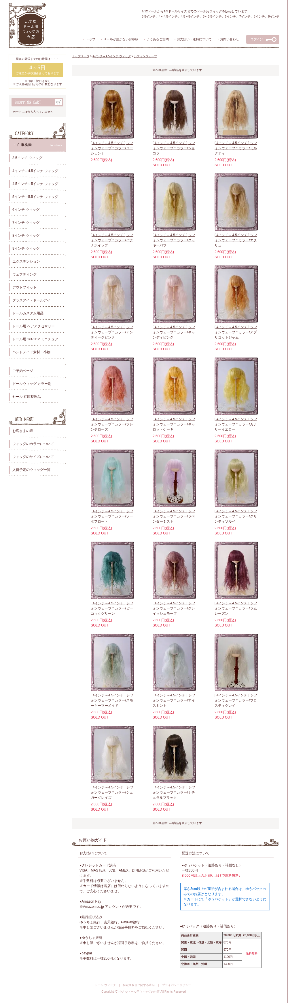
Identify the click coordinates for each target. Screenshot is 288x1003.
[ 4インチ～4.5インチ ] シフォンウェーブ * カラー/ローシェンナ (112, 148)
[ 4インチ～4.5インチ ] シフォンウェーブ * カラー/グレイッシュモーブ (174, 608)
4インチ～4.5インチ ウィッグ (35, 171)
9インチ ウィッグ (25, 249)
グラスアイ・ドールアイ (31, 300)
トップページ (80, 56)
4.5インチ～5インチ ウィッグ (35, 184)
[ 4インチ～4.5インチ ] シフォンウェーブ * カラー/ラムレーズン (236, 608)
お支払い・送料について (194, 39)
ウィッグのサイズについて (33, 457)
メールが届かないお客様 (120, 39)
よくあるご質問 (158, 39)
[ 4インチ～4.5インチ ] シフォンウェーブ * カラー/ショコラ (174, 148)
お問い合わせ (229, 39)
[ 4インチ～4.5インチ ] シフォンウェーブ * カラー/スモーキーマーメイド (112, 700)
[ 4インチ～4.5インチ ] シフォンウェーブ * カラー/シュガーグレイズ (112, 792)
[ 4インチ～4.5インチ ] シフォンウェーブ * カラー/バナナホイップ (112, 240)
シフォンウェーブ (145, 56)
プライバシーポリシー (176, 985)
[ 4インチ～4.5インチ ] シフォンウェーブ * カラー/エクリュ (236, 240)
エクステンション (26, 261)
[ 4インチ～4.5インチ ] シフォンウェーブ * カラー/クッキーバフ (174, 240)
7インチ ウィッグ (25, 223)
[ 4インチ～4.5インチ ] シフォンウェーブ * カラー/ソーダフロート (112, 516)
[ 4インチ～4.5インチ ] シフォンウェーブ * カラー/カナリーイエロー (236, 424)
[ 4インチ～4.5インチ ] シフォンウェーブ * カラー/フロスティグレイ (236, 700)
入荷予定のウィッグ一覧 (31, 470)
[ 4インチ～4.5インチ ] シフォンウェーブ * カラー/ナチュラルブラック (174, 792)
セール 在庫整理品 (26, 397)
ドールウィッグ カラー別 (31, 384)
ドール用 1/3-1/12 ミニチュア (35, 339)
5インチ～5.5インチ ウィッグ (35, 197)
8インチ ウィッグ (25, 236)
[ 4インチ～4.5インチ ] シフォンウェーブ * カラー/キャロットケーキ (174, 424)
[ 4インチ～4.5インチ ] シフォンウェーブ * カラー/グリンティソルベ (236, 516)
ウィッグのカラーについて (33, 444)
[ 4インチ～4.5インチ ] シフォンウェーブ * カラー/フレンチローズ (112, 424)
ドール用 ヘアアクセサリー (33, 326)
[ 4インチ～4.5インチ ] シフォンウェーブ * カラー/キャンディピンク (174, 332)
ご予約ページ (22, 371)
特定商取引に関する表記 (139, 985)
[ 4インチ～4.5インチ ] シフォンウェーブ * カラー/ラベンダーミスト (174, 516)
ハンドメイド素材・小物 (31, 352)
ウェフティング (24, 274)
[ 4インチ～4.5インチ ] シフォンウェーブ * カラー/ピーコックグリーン (112, 608)
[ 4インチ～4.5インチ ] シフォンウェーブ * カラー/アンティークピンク (112, 332)
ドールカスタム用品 (27, 313)
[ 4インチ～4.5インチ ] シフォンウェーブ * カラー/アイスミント (174, 700)
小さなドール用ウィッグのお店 (139, 991)
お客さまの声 (22, 431)
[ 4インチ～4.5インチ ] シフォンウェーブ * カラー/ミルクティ (236, 148)
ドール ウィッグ (105, 985)
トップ (90, 39)
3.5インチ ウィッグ (27, 158)
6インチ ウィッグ (25, 210)
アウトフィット (24, 287)
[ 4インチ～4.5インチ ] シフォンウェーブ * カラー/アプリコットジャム (236, 332)
